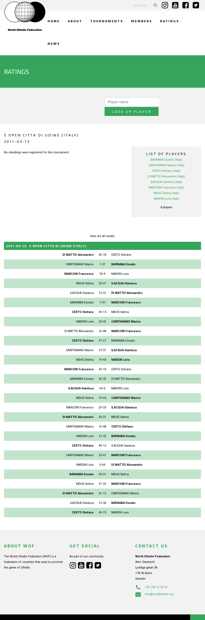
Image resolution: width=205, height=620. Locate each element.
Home (54, 21)
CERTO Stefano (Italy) (166, 161)
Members (141, 21)
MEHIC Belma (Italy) (166, 184)
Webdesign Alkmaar (28, 612)
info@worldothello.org (154, 584)
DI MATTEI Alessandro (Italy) (166, 167)
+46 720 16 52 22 (151, 577)
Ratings (169, 21)
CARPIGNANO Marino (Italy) (166, 156)
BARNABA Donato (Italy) (166, 150)
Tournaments (106, 21)
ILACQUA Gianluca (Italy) (166, 172)
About (75, 21)
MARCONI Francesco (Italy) (166, 178)
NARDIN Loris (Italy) (166, 189)
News (54, 43)
